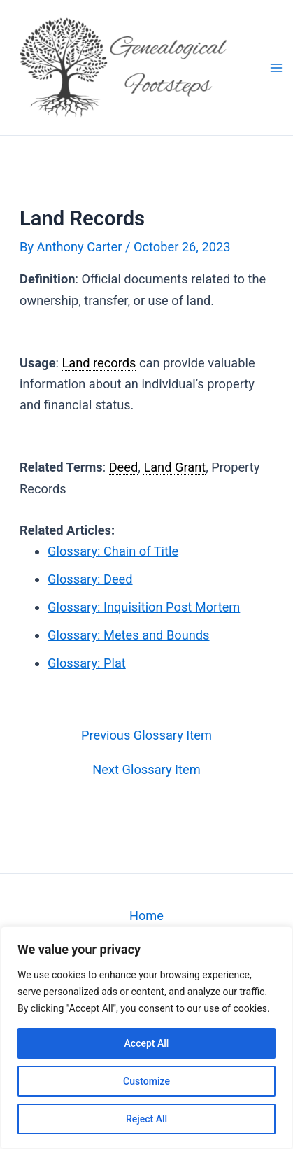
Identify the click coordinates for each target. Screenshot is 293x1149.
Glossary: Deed (90, 579)
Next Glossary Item (146, 769)
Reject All (146, 1119)
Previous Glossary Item (146, 735)
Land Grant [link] (174, 467)
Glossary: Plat (87, 663)
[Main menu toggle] (275, 67)
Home (146, 915)
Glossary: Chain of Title (113, 551)
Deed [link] (123, 467)
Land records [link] (99, 362)
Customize (146, 1081)
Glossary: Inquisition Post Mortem (144, 607)
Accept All (146, 1043)
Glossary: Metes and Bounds (128, 635)
